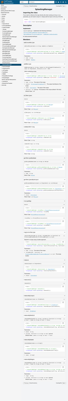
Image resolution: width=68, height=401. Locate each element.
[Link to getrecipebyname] (30, 158)
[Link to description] (28, 25)
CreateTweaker (6, 27)
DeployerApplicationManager (9, 36)
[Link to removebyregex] (29, 359)
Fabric (3, 18)
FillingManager (6, 40)
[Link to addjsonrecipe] (29, 43)
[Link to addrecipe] (27, 64)
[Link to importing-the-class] (31, 13)
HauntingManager (6, 44)
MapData (64, 51)
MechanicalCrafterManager (9, 49)
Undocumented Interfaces (30, 36)
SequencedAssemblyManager (9, 61)
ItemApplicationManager (8, 48)
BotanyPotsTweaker (7, 83)
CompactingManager (7, 31)
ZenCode (4, 85)
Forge (3, 20)
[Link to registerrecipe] (29, 232)
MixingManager (6, 53)
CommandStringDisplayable (50, 34)
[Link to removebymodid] (29, 315)
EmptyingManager (6, 38)
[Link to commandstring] (29, 127)
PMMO (4, 74)
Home (2, 5)
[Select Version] (24, 2)
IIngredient (33, 87)
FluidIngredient (6, 42)
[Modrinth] (63, 2)
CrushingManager (6, 33)
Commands (4, 7)
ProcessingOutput (6, 57)
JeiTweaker (5, 70)
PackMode (5, 72)
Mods (3, 22)
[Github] (56, 2)
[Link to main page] (10, 2)
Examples (3, 9)
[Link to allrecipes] (28, 96)
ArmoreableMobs (6, 25)
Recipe (4, 29)
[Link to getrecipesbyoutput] (31, 180)
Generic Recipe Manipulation (9, 79)
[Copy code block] (64, 19)
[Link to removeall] (27, 280)
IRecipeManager (28, 34)
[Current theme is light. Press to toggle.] (66, 2)
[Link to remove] (26, 260)
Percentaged (63, 75)
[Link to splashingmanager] (44, 9)
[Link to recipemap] (27, 201)
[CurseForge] (61, 2)
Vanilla (3, 16)
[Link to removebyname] (29, 340)
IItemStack (41, 84)
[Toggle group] (64, 42)
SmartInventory (6, 62)
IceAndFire (5, 81)
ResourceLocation (54, 210)
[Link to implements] (27, 28)
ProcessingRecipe (37, 34)
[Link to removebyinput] (29, 296)
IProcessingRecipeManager (9, 46)
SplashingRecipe (42, 32)
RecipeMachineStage (7, 75)
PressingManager (6, 55)
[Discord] (58, 2)
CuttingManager (6, 35)
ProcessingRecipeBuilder (32, 254)
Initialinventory (6, 68)
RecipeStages (5, 77)
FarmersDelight (6, 66)
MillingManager (6, 51)
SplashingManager (7, 64)
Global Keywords (5, 12)
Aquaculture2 (5, 23)
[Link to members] (27, 39)
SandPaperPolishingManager (9, 59)
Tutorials (4, 14)
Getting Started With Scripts (8, 10)
